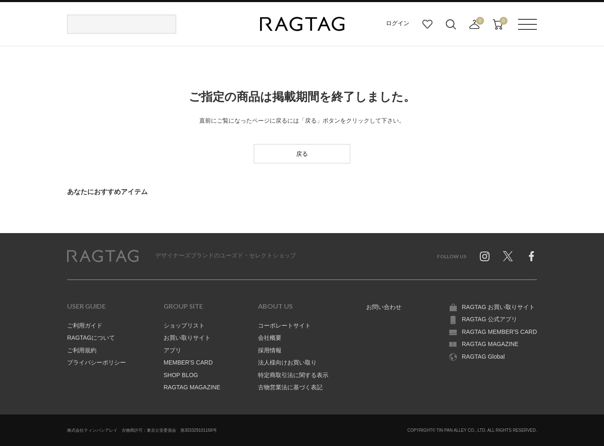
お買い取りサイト (187, 337)
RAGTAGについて (91, 337)
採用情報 (269, 350)
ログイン (397, 23)
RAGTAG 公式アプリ (489, 319)
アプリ (172, 350)
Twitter (507, 256)
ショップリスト (184, 325)
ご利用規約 (81, 350)
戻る (302, 153)
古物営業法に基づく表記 (290, 387)
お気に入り (427, 24)
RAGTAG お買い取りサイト (498, 307)
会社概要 (269, 337)
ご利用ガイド (84, 325)
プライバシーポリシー (96, 362)
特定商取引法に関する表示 (293, 375)
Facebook (531, 256)
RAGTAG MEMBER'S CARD (499, 331)
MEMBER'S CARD (188, 362)
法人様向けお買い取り (287, 362)
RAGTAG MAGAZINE (192, 387)
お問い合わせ (383, 307)
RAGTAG (102, 256)
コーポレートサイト (284, 325)
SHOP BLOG (181, 375)
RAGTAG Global (483, 356)
